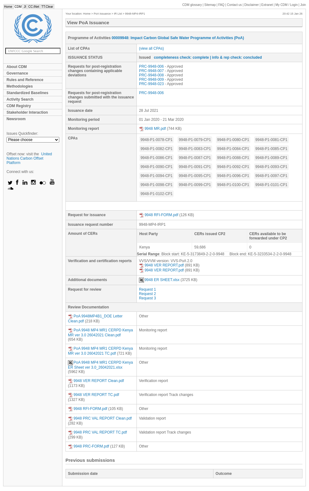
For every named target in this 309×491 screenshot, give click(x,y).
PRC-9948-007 (151, 71)
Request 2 (147, 294)
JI (25, 6)
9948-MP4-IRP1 (135, 13)
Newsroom (16, 119)
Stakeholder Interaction (27, 112)
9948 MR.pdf (152, 128)
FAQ (221, 5)
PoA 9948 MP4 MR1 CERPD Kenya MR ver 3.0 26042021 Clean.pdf (100, 332)
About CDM (17, 67)
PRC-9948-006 (151, 66)
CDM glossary (192, 5)
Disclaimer (251, 5)
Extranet (267, 5)
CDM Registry (19, 106)
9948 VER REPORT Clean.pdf (96, 381)
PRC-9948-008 (151, 75)
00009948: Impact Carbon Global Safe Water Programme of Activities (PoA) (178, 38)
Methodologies (20, 86)
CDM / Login (286, 5)
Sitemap (210, 5)
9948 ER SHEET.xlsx (159, 280)
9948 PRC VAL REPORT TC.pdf (97, 432)
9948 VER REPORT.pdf (161, 265)
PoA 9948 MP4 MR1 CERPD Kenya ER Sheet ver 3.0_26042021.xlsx (100, 365)
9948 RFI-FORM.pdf (158, 215)
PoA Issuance (102, 13)
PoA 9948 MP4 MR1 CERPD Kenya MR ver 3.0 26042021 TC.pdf (100, 351)
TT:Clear (47, 6)
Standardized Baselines (27, 93)
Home (8, 6)
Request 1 (147, 289)
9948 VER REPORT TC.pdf (93, 395)
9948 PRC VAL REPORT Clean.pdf (100, 418)
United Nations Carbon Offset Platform (29, 158)
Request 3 (147, 298)
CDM (18, 6)
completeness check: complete (181, 57)
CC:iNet (33, 6)
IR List (118, 13)
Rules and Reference (25, 80)
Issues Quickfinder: (22, 133)
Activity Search (20, 99)
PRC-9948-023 (151, 84)
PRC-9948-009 (151, 79)
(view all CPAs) (151, 48)
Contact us (234, 5)
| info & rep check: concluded (236, 57)
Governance (17, 73)
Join (303, 5)
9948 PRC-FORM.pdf (88, 446)
